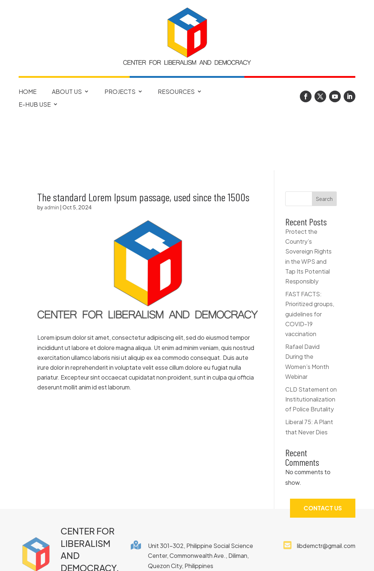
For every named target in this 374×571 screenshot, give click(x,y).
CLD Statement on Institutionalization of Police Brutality (311, 347)
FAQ (107, 557)
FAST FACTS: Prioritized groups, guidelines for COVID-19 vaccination (309, 261)
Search (324, 146)
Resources (176, 91)
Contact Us (323, 456)
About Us (67, 91)
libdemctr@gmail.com (326, 493)
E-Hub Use (35, 104)
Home (28, 91)
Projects (120, 91)
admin (51, 155)
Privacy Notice (195, 557)
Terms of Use (251, 557)
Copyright (142, 557)
